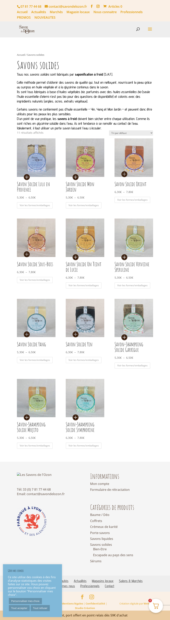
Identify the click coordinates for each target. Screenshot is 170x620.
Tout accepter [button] (19, 608)
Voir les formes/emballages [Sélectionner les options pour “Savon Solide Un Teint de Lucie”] (83, 285)
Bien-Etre (100, 549)
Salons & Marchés (131, 587)
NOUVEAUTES (44, 18)
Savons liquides (101, 539)
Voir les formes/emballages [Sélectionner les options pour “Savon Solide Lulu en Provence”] (35, 205)
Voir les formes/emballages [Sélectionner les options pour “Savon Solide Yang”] (35, 360)
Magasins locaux (103, 587)
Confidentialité (95, 610)
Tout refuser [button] (40, 608)
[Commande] (131, 133)
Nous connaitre (105, 12)
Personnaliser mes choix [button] (25, 601)
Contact (109, 592)
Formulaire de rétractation (110, 489)
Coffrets (96, 521)
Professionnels (131, 12)
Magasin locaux (78, 12)
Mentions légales (72, 610)
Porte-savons (100, 533)
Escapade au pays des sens (113, 555)
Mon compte (99, 484)
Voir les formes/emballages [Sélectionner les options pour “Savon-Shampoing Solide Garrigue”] (132, 365)
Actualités (38, 12)
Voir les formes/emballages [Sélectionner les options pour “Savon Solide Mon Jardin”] (83, 205)
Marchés (56, 12)
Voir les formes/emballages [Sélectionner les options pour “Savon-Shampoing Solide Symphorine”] (83, 445)
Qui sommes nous (63, 592)
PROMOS (24, 18)
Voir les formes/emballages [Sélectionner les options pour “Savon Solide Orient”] (132, 199)
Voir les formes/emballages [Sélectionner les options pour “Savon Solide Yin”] (83, 360)
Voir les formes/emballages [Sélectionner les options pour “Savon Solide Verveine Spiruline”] (132, 285)
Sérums (96, 561)
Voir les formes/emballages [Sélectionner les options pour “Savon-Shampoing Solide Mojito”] (35, 445)
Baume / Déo (99, 515)
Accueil (22, 12)
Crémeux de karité (104, 527)
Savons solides (101, 544)
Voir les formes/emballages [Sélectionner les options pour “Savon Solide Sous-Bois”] (35, 280)
